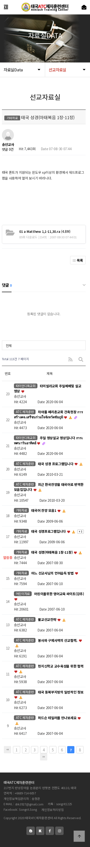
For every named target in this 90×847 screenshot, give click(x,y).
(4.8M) (44, 231)
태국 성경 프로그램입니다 (56, 463)
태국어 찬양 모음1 (44, 510)
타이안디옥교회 (26, 385)
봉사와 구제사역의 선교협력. (58, 640)
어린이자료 (23, 593)
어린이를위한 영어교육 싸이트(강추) (59, 594)
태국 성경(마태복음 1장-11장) (52, 552)
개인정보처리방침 (52, 809)
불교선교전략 (47, 619)
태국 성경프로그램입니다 (48, 531)
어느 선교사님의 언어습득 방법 (52, 573)
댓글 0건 (8, 149)
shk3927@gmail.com (29, 804)
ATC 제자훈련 (25, 411)
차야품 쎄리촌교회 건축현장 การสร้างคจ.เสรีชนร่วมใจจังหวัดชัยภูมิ (48, 415)
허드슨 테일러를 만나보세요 (57, 718)
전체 (9, 345)
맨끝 (43, 756)
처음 (7, 749)
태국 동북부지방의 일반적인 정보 (60, 692)
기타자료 (21, 510)
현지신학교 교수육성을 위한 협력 (60, 666)
